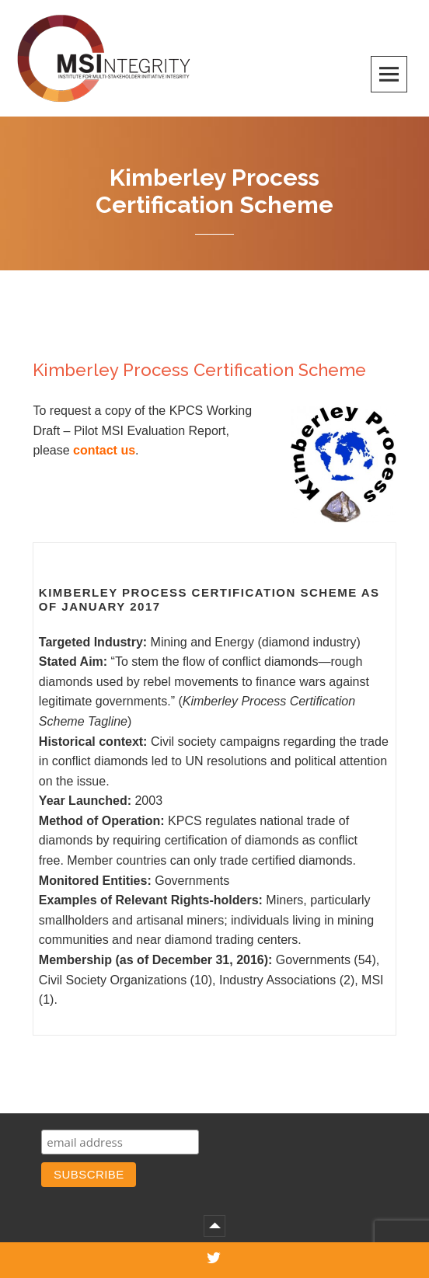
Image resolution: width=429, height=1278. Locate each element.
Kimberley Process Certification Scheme (199, 370)
